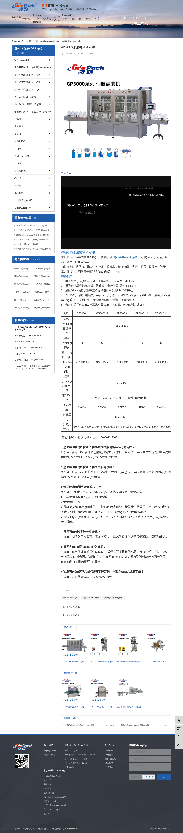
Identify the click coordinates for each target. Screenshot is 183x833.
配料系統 (18, 193)
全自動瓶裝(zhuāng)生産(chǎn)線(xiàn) (33, 67)
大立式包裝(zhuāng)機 (25, 97)
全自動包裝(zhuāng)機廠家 (43, 300)
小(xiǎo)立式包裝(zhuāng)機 (27, 104)
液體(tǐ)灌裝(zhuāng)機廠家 (43, 276)
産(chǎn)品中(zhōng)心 (36, 18)
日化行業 (109, 755)
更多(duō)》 (70, 767)
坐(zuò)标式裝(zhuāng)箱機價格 (23, 300)
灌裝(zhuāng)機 (21, 60)
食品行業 (109, 750)
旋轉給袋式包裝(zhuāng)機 (27, 89)
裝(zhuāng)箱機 (21, 156)
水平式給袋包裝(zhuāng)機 (55, 797)
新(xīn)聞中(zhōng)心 (66, 18)
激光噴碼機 (20, 171)
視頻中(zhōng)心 (56, 18)
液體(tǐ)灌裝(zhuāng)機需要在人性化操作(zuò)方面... (142, 725)
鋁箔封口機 (20, 141)
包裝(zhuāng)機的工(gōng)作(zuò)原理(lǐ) (43, 292)
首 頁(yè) (30, 41)
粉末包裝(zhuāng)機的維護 (23, 269)
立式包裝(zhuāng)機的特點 (23, 308)
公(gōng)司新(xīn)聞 (52, 776)
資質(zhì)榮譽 (49, 755)
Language (87, 18)
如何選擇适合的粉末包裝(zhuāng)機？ (32, 225)
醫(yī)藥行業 (110, 759)
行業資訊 (48, 789)
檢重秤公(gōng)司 (23, 292)
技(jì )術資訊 (49, 793)
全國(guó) (167, 829)
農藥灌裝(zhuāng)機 (70, 598)
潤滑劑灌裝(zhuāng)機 (91, 598)
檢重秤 (17, 185)
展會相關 (48, 784)
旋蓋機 (17, 134)
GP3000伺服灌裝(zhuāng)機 (69, 41)
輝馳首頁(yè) (16, 18)
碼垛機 (17, 178)
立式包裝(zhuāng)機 (52, 809)
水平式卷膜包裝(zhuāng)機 (27, 75)
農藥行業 (109, 763)
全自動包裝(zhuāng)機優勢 (27, 244)
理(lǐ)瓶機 (19, 126)
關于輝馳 (26, 18)
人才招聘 (48, 780)
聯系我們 (76, 18)
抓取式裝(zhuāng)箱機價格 (23, 284)
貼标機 (17, 119)
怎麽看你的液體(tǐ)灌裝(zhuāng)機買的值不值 (82, 725)
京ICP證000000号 (70, 829)
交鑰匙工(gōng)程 (23, 208)
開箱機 (17, 148)
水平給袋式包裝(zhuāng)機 (27, 82)
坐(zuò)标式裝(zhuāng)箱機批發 (43, 308)
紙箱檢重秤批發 (43, 284)
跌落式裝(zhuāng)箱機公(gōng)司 (23, 276)
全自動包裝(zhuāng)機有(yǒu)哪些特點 (32, 240)
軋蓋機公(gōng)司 (43, 269)
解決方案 (46, 18)
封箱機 (17, 163)
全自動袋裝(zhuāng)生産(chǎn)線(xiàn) (33, 111)
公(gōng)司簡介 (50, 750)
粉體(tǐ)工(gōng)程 (23, 200)
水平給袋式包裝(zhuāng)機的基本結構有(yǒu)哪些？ (34, 230)
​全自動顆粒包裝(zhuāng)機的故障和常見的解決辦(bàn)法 (34, 249)
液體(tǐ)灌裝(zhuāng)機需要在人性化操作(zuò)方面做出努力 (34, 235)
